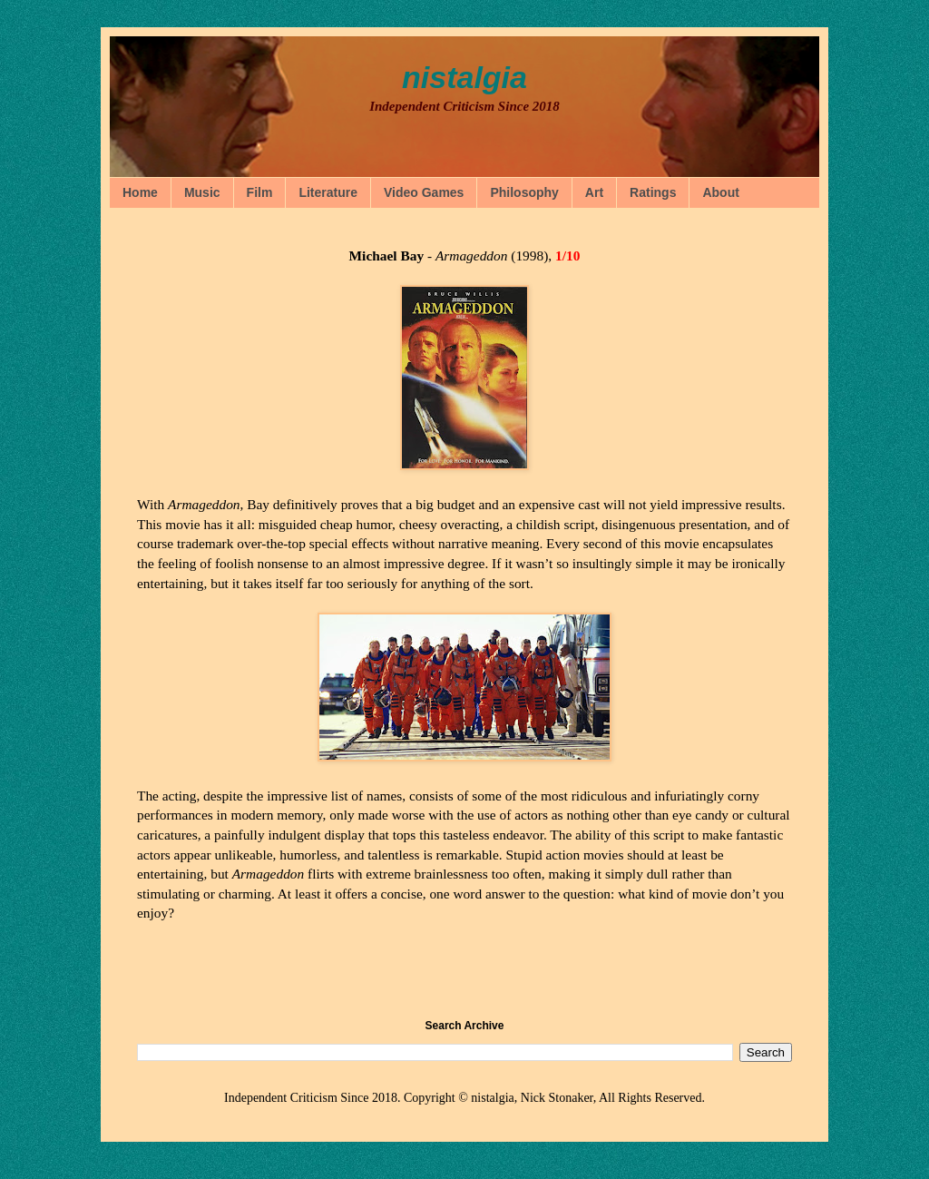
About (720, 192)
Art (594, 192)
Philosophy (524, 192)
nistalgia (464, 77)
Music (202, 192)
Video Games (424, 192)
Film (260, 192)
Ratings (653, 192)
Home (140, 192)
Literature (327, 192)
